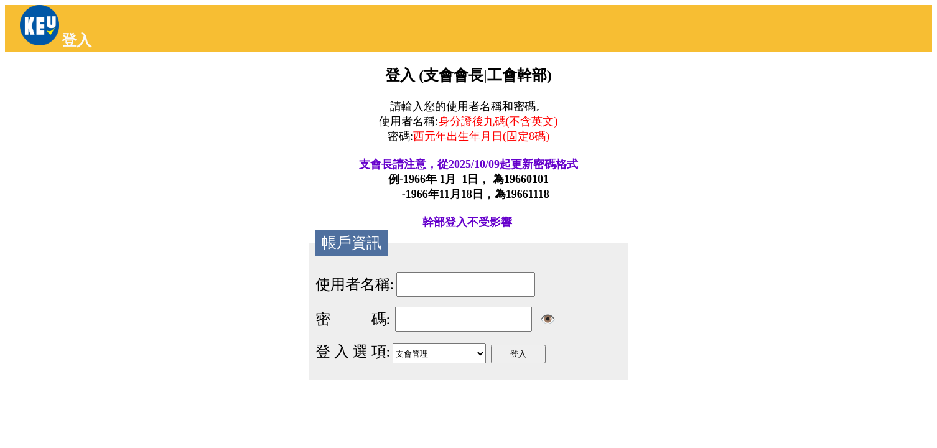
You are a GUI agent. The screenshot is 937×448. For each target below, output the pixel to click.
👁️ (548, 319)
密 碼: (353, 319)
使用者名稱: (354, 284)
